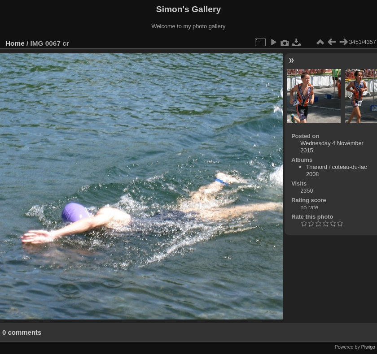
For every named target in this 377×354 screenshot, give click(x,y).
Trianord (316, 167)
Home (15, 43)
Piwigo (368, 347)
